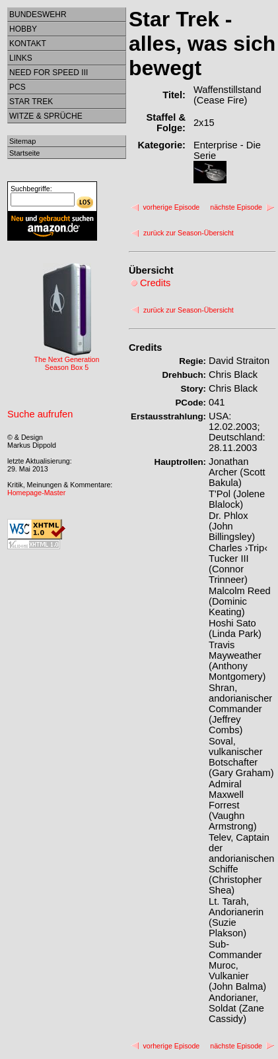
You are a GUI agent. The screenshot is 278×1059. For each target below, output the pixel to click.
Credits (145, 347)
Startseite (24, 153)
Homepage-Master (36, 493)
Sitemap (22, 141)
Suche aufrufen (40, 414)
